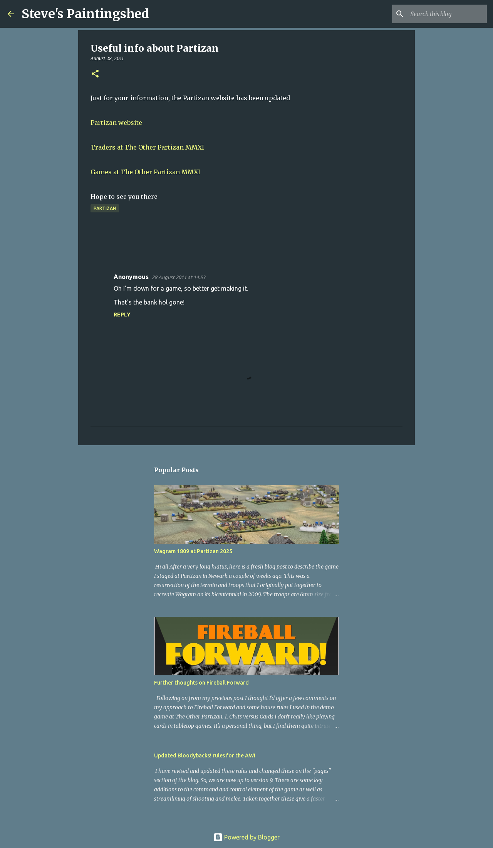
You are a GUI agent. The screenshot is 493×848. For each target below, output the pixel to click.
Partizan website (116, 122)
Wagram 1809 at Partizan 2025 (193, 551)
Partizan (105, 208)
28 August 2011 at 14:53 (178, 277)
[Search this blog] (446, 14)
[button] (95, 74)
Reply (122, 314)
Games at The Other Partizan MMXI (145, 172)
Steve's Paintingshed (85, 14)
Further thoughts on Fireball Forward (201, 683)
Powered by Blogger (246, 837)
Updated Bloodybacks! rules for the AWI (204, 755)
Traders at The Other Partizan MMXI (147, 147)
